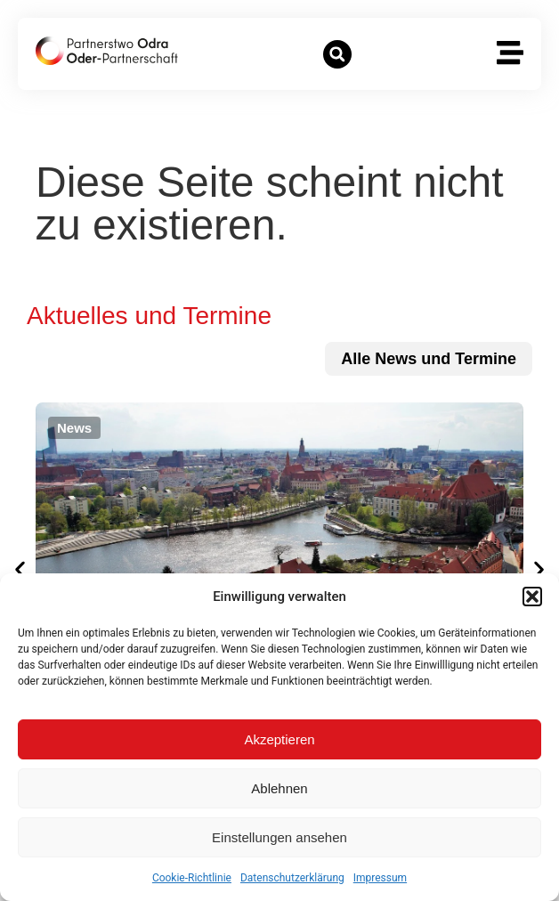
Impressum (380, 878)
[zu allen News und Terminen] (428, 359)
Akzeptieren (279, 739)
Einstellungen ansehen (279, 837)
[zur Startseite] (107, 51)
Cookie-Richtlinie (191, 878)
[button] (532, 596)
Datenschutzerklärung (292, 878)
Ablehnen (279, 788)
